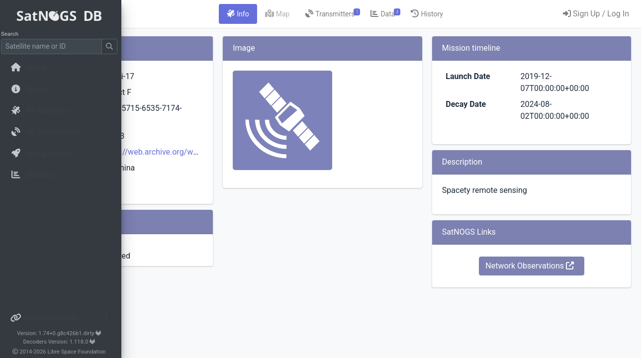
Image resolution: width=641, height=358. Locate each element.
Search (12, 34)
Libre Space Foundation (80, 352)
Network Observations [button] (550, 265)
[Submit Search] (112, 46)
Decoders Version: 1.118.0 (62, 342)
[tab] (300, 14)
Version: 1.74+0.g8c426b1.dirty (62, 333)
